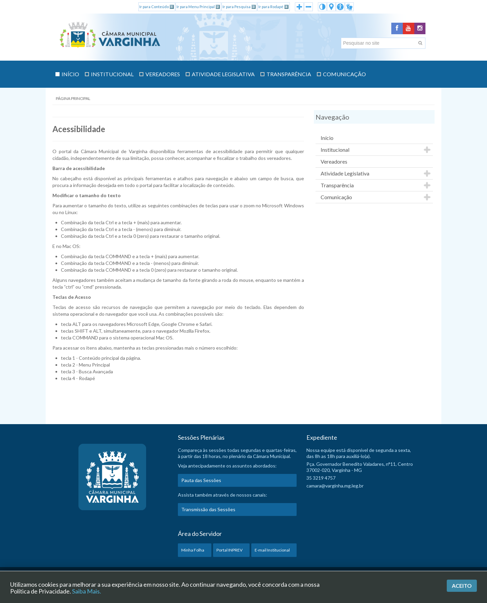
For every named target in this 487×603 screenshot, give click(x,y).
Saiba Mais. (86, 591)
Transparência (337, 187)
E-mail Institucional (272, 552)
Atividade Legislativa (345, 175)
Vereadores (334, 163)
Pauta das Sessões (201, 482)
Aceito (462, 585)
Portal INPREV (229, 552)
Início (327, 140)
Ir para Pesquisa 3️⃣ (239, 6)
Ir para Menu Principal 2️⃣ (198, 6)
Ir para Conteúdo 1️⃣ (156, 6)
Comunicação (336, 199)
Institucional (335, 151)
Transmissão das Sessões (208, 511)
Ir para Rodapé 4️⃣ (273, 6)
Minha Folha (192, 552)
